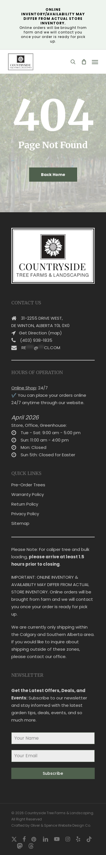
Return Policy (24, 504)
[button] (95, 62)
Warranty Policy (27, 494)
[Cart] (83, 61)
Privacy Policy (25, 514)
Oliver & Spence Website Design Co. (61, 825)
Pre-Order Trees (28, 485)
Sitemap (20, 523)
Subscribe (53, 773)
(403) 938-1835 (36, 340)
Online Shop (23, 388)
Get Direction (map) (40, 333)
